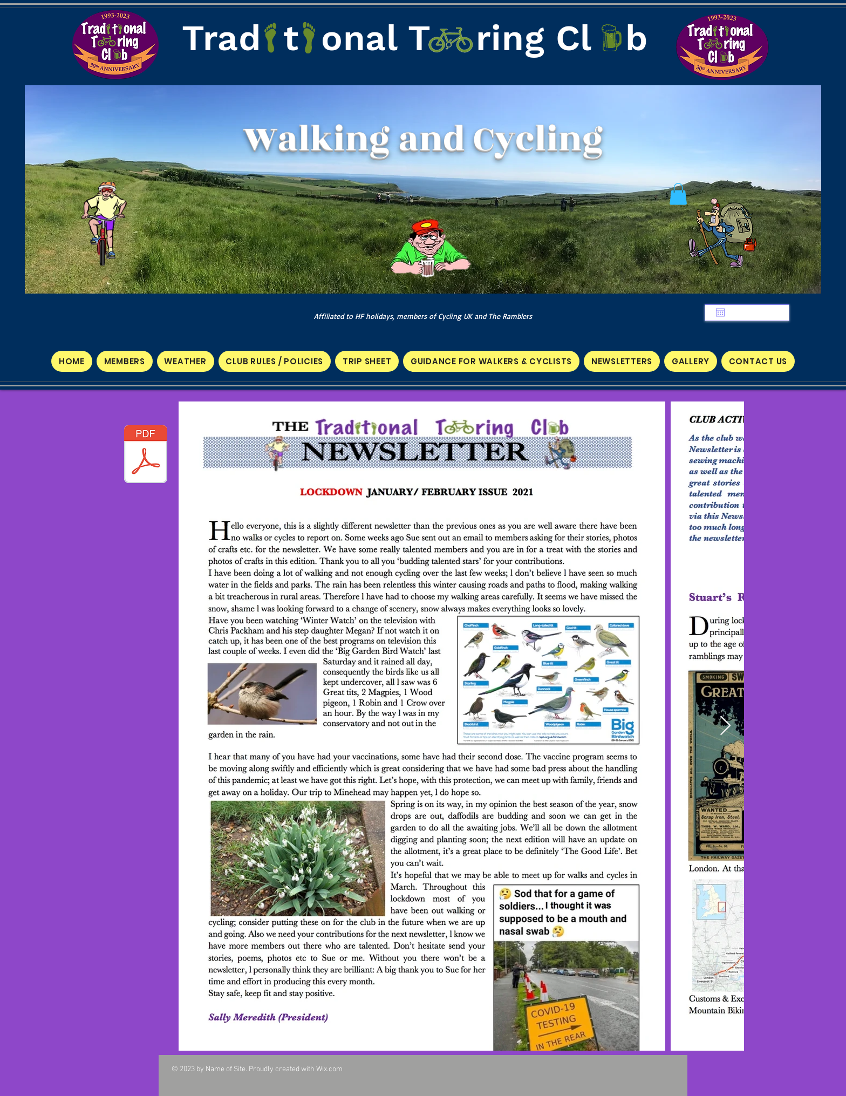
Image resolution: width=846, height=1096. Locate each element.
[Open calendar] (720, 312)
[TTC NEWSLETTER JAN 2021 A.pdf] (145, 455)
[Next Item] (725, 726)
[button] (678, 194)
